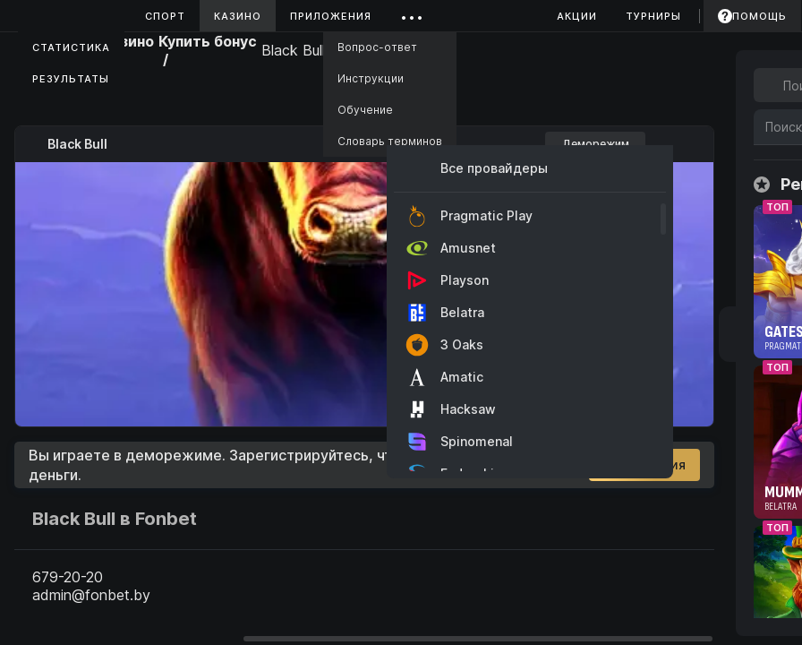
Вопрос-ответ (377, 47)
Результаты (70, 79)
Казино (237, 16)
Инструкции (370, 78)
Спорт (165, 16)
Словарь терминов (389, 141)
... (412, 13)
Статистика (71, 47)
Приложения (330, 16)
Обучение (365, 109)
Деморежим (595, 143)
